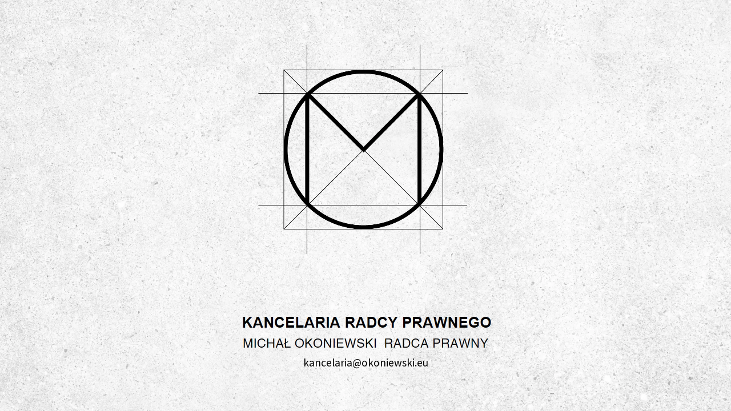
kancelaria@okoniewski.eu (365, 362)
